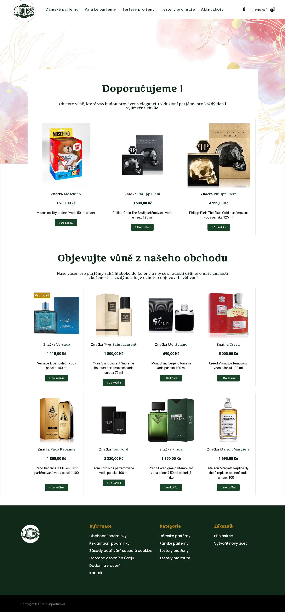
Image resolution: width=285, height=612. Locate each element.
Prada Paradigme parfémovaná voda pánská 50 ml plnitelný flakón (171, 473)
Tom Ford (119, 449)
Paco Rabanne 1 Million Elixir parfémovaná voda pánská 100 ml (56, 473)
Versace (62, 344)
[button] (244, 9)
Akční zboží (212, 9)
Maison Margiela (234, 449)
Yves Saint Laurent (119, 344)
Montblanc (177, 344)
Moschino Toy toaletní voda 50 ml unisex (66, 213)
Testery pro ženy (138, 9)
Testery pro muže (178, 9)
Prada (177, 449)
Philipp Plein (148, 194)
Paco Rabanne (62, 449)
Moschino (72, 194)
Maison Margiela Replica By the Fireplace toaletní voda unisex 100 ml (228, 473)
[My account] (259, 9)
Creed (234, 344)
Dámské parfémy (61, 9)
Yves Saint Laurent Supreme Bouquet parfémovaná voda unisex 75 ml (113, 368)
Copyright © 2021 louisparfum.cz (42, 604)
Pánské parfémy (100, 9)
